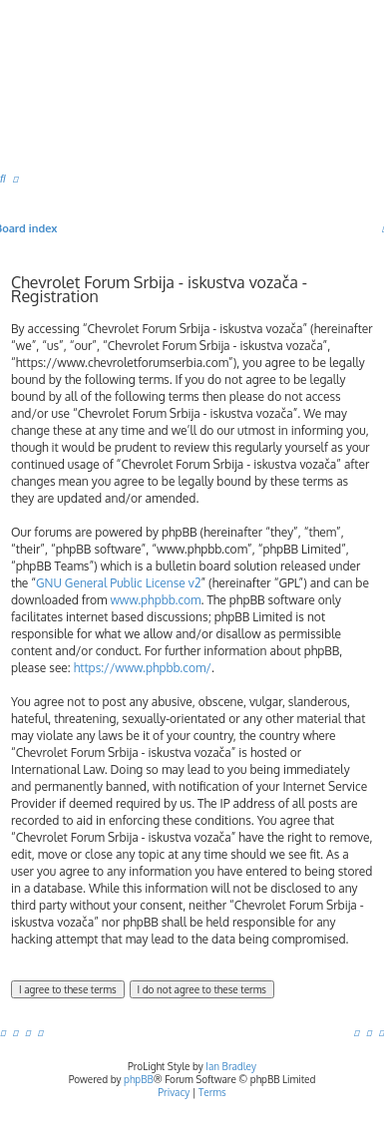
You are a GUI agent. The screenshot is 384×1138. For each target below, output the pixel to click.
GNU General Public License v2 (118, 582)
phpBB (139, 1079)
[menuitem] (3, 178)
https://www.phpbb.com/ (142, 667)
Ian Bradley (230, 1066)
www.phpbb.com (155, 599)
